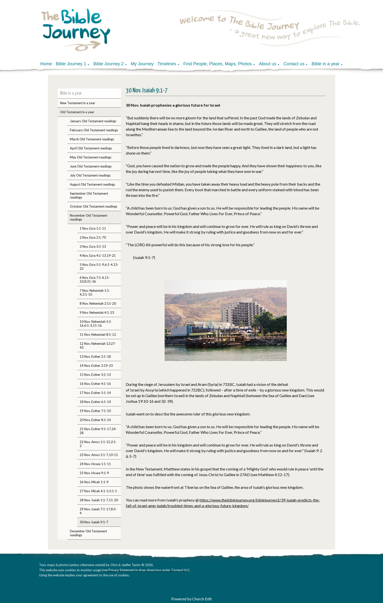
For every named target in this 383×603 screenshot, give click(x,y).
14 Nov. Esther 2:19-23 (96, 366)
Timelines (167, 63)
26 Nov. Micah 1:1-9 (94, 482)
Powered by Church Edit (191, 598)
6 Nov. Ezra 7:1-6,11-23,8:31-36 (95, 279)
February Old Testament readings (94, 130)
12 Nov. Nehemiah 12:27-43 (98, 345)
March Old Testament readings (92, 139)
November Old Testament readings (88, 217)
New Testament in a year (77, 103)
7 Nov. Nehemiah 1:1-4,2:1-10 (95, 292)
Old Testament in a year (77, 112)
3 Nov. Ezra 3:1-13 (93, 246)
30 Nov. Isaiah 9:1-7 (94, 522)
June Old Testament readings (91, 166)
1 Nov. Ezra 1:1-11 (93, 228)
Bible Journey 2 (108, 63)
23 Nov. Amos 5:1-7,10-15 (99, 455)
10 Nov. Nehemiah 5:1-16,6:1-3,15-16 (96, 323)
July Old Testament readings (90, 175)
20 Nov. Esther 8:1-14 (95, 420)
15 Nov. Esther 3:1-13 (95, 375)
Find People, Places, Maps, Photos (217, 63)
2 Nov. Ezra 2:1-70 (93, 237)
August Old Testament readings (92, 184)
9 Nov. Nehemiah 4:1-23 (97, 312)
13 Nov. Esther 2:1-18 (95, 356)
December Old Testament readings (88, 533)
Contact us (293, 63)
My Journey (142, 63)
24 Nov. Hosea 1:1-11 (95, 464)
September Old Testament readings (89, 195)
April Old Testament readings (91, 148)
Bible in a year (326, 63)
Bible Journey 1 (71, 63)
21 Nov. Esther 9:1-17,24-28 (98, 431)
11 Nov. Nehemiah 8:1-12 (98, 334)
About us (267, 63)
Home (46, 63)
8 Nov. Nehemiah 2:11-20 (98, 303)
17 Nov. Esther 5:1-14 (95, 393)
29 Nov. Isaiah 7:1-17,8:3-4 (98, 511)
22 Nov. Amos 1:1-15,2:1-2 (98, 444)
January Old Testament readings (93, 121)
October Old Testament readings (93, 206)
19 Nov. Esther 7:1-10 (95, 411)
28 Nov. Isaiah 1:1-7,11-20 (99, 500)
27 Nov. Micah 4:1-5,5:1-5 (98, 491)
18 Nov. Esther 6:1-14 (95, 402)
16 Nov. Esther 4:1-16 (95, 384)
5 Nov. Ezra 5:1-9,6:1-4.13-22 (99, 266)
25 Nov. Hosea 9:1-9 (94, 473)
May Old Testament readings (90, 157)
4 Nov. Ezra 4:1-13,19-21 (98, 255)
